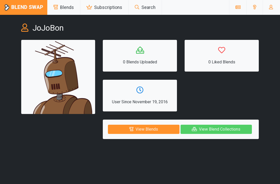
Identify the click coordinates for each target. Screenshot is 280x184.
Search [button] (145, 7)
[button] (254, 7)
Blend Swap (23, 8)
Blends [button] (63, 7)
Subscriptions (104, 7)
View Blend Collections (216, 129)
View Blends (143, 129)
